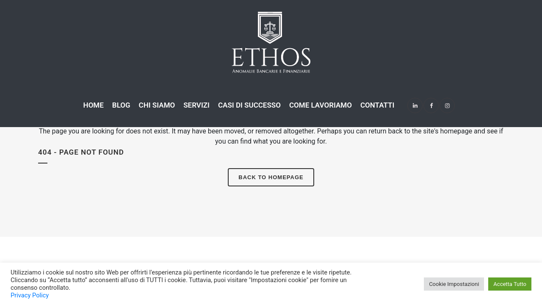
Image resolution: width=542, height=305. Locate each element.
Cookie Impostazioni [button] (454, 284)
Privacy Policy (30, 295)
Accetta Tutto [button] (509, 284)
